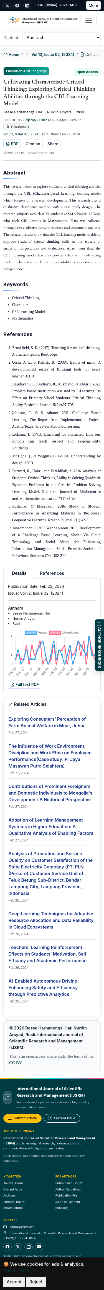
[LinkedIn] (28, 1247)
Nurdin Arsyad (59, 112)
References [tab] (52, 573)
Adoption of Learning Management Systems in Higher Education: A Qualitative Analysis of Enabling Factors (51, 826)
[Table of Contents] (61, 37)
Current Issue (61, 1118)
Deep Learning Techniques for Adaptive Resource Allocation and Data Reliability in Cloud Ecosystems (51, 920)
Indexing (61, 1207)
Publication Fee (66, 1195)
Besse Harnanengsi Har (22, 112)
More (93, 5)
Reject (35, 1281)
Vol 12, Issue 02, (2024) (52, 54)
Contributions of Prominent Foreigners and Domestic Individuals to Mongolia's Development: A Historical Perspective (51, 793)
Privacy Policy (18, 1270)
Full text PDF (25, 684)
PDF (12, 143)
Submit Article (22, 1118)
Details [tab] (19, 573)
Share (52, 143)
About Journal (13, 1207)
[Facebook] (7, 1247)
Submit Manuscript (68, 1183)
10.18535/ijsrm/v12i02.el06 (33, 120)
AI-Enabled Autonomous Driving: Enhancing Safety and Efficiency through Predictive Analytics (44, 987)
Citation (33, 143)
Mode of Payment (67, 1201)
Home (11, 54)
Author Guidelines (68, 1189)
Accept (14, 1281)
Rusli (79, 112)
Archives (9, 1195)
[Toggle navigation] (89, 20)
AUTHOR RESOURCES (99, 645)
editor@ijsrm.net (21, 1226)
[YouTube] (39, 1247)
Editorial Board (14, 1201)
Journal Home (13, 1183)
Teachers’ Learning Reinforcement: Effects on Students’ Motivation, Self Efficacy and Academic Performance (48, 954)
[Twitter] (18, 1247)
